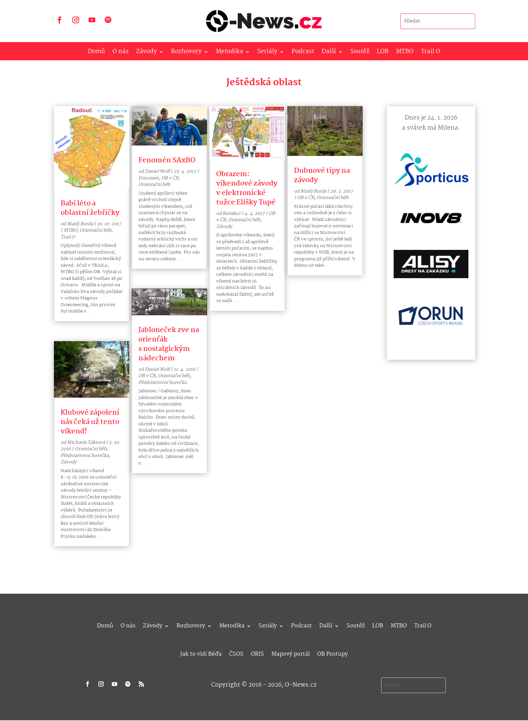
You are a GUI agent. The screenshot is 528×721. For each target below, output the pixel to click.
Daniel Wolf (157, 171)
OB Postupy (332, 653)
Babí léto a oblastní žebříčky (90, 208)
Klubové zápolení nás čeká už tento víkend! (90, 422)
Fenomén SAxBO (166, 160)
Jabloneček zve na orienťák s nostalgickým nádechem (168, 344)
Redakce (231, 213)
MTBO (405, 53)
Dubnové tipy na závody (322, 175)
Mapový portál (290, 653)
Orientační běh (95, 230)
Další (329, 53)
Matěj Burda (80, 224)
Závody (146, 53)
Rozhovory (186, 53)
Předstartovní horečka (85, 455)
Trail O (430, 53)
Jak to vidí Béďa (201, 653)
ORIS (257, 653)
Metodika (229, 53)
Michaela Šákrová (86, 442)
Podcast (303, 53)
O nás (120, 53)
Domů (96, 53)
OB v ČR (169, 178)
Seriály (267, 53)
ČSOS (236, 653)
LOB (383, 53)
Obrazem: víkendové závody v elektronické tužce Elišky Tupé (246, 188)
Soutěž (359, 53)
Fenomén (148, 178)
